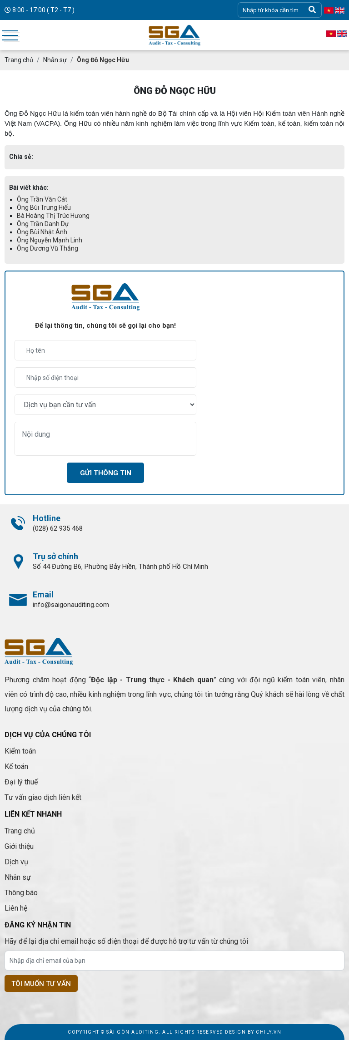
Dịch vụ (16, 862)
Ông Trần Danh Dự (43, 223)
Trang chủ (20, 831)
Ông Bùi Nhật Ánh (42, 232)
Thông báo (21, 892)
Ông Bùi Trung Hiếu (44, 207)
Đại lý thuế (21, 782)
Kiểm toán (20, 751)
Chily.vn (268, 1032)
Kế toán (16, 766)
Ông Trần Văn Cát (42, 199)
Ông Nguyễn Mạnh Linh (49, 240)
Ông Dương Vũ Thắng (47, 248)
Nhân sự (18, 877)
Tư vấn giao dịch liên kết (43, 797)
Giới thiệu (19, 846)
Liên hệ (16, 908)
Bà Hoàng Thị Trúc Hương (53, 215)
